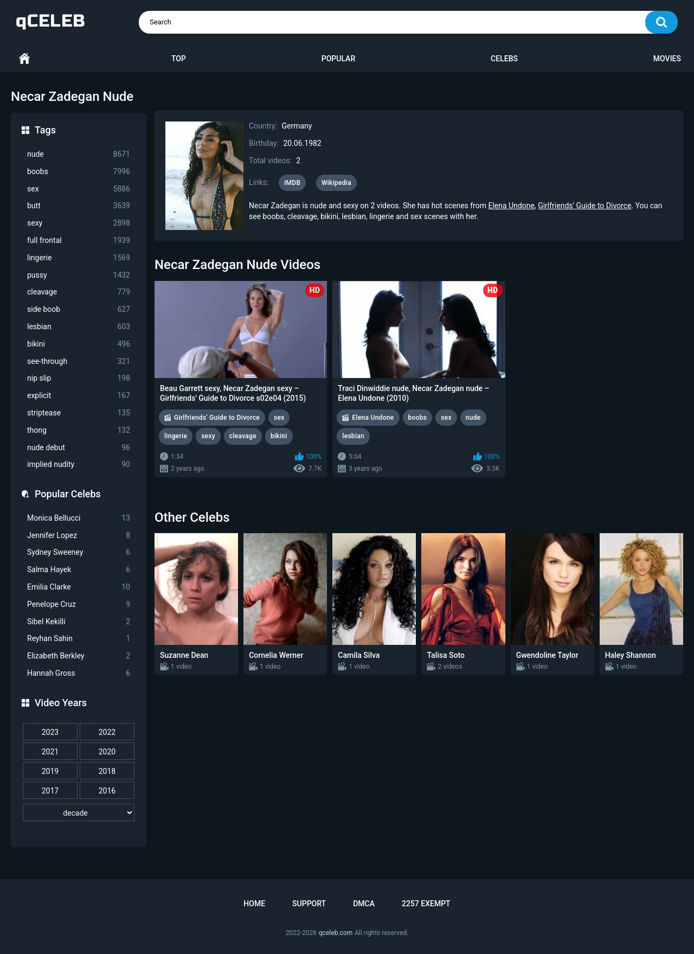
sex (78, 189)
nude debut (78, 447)
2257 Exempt (426, 903)
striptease (78, 413)
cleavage (78, 292)
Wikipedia (336, 183)
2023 (50, 732)
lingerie (78, 257)
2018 (107, 771)
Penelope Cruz (78, 604)
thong (78, 430)
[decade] (78, 812)
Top (178, 58)
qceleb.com (335, 933)
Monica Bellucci (78, 518)
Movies (667, 58)
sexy (78, 223)
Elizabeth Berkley (78, 656)
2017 (50, 790)
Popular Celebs (68, 494)
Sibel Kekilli (78, 621)
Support (309, 903)
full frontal (78, 240)
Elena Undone (511, 205)
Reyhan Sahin (78, 638)
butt (78, 205)
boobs (78, 171)
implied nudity (78, 464)
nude (78, 154)
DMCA (364, 903)
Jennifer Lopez (78, 535)
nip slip (78, 378)
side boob (78, 309)
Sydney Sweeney (78, 552)
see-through (78, 361)
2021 (50, 751)
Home (24, 59)
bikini (78, 344)
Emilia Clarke (78, 587)
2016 (107, 790)
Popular (338, 58)
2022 (107, 732)
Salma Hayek (78, 569)
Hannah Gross (78, 673)
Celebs (504, 58)
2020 (107, 751)
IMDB (292, 183)
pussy (78, 275)
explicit (78, 395)
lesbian (78, 326)
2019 (50, 771)
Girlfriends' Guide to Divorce (584, 205)
